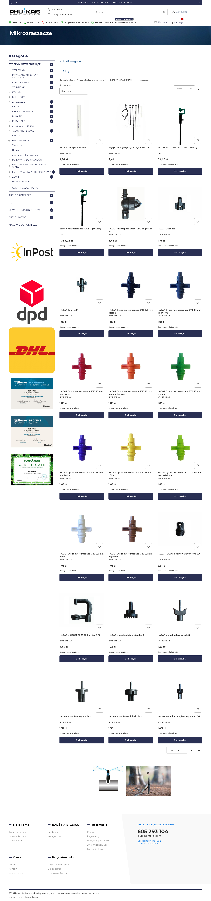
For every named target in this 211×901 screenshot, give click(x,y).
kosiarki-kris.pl (16, 873)
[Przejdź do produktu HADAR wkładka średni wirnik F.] (130, 691)
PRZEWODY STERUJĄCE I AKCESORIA (25, 76)
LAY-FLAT (17, 135)
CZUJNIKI (17, 92)
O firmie (109, 22)
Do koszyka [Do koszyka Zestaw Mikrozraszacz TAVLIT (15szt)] (180, 171)
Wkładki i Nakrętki (21, 181)
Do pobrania (54, 869)
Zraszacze (17, 145)
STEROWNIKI (19, 70)
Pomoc (91, 832)
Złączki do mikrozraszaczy (25, 155)
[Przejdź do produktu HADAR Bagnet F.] (180, 203)
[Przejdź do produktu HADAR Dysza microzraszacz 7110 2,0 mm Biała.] (81, 528)
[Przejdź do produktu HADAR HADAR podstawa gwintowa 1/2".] (180, 528)
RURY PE (17, 116)
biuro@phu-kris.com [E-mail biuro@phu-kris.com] (62, 14)
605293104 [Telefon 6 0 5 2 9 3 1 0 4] (57, 9)
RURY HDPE (18, 121)
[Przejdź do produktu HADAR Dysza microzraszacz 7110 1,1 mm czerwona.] (81, 366)
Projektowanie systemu (77, 22)
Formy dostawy (95, 849)
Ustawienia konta (17, 836)
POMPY (13, 202)
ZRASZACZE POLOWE (23, 126)
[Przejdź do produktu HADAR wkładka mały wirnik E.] (81, 691)
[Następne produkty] (191, 750)
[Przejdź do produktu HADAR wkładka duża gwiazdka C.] (130, 610)
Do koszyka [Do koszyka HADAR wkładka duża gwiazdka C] (131, 659)
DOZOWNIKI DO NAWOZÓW (27, 159)
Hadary (15, 150)
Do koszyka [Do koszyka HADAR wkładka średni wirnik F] (131, 740)
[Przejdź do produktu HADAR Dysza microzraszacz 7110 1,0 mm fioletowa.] (180, 285)
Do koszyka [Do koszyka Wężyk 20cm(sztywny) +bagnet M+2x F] (131, 171)
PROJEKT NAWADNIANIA (23, 187)
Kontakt (99, 22)
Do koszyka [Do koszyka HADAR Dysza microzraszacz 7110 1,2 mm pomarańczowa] (131, 415)
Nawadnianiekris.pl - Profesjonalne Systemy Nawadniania (82, 80)
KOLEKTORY (18, 97)
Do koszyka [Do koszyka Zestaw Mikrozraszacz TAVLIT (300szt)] (82, 252)
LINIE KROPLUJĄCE (22, 111)
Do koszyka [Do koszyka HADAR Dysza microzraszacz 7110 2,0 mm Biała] (82, 577)
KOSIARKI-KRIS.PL (124, 22)
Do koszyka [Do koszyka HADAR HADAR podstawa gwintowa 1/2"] (180, 577)
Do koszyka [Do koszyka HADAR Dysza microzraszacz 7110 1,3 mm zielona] (180, 415)
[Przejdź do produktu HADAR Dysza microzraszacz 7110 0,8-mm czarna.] (130, 285)
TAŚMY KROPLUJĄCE (23, 130)
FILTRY (15, 106)
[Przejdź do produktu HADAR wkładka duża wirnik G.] (180, 610)
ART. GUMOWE (17, 217)
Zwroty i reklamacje (97, 845)
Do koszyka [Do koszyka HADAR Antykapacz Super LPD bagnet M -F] (131, 252)
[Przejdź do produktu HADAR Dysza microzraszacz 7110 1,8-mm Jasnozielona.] (180, 447)
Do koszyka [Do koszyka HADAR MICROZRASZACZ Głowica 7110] (82, 659)
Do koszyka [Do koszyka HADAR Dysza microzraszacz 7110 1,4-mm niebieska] (82, 496)
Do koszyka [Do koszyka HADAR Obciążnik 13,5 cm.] (82, 171)
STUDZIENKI (18, 87)
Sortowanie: (65, 85)
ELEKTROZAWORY (21, 82)
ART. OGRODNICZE (20, 195)
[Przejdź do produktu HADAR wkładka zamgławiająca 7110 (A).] (180, 691)
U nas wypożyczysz (58, 873)
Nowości (31, 22)
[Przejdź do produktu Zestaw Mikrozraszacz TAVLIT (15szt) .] (180, 122)
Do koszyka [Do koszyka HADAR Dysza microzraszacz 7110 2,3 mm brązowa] (131, 577)
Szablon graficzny (24, 897)
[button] (200, 2)
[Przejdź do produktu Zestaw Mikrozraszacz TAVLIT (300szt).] (81, 203)
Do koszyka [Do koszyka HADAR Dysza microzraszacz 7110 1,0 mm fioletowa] (180, 334)
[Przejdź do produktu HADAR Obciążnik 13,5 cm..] (81, 122)
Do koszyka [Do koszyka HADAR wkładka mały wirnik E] (82, 740)
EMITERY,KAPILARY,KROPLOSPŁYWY (31, 172)
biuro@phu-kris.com (149, 836)
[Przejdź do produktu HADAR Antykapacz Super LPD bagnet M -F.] (130, 203)
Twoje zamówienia (18, 832)
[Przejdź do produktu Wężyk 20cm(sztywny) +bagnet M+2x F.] (130, 122)
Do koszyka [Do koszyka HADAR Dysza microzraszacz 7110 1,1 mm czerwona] (82, 415)
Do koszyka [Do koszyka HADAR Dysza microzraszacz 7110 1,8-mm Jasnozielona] (180, 496)
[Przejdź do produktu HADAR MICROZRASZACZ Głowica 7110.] (81, 610)
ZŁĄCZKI (16, 176)
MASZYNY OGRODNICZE (23, 224)
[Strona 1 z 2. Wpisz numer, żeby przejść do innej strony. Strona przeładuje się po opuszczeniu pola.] (186, 88)
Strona (179, 89)
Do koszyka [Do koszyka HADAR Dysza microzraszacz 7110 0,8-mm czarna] (131, 334)
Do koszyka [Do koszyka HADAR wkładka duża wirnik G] (180, 659)
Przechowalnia (16, 840)
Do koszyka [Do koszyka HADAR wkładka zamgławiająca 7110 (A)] (180, 740)
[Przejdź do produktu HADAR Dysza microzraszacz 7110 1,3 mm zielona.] (180, 366)
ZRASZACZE (18, 101)
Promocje (50, 22)
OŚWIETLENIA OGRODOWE (25, 210)
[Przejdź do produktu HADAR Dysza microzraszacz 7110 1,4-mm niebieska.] (81, 447)
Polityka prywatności (98, 840)
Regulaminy (93, 836)
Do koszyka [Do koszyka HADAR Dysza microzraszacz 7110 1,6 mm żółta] (131, 496)
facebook (53, 832)
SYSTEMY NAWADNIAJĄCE (25, 64)
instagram (53, 836)
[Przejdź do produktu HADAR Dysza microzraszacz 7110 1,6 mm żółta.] (130, 447)
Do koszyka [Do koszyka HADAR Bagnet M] (82, 334)
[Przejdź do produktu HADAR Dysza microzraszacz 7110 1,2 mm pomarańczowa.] (130, 366)
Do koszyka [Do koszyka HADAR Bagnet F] (180, 252)
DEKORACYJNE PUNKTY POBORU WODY (29, 165)
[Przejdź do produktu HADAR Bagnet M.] (81, 285)
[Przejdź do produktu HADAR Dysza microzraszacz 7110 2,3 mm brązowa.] (130, 528)
